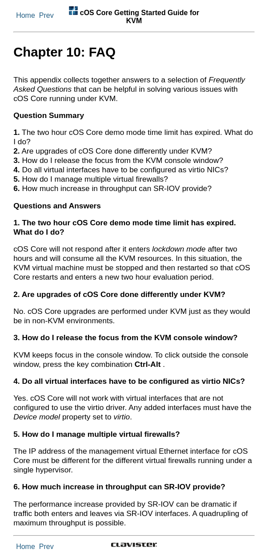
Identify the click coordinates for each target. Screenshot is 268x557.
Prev (46, 15)
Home (25, 15)
